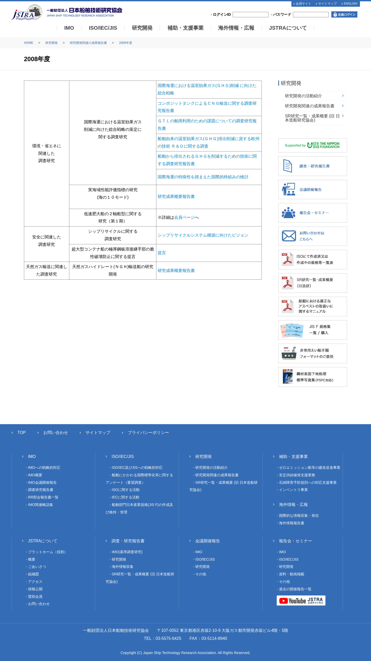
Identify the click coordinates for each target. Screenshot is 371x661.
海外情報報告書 (291, 523)
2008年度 (125, 43)
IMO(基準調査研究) (127, 552)
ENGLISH (350, 3)
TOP (22, 432)
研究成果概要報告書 (176, 196)
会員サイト (303, 3)
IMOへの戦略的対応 (44, 467)
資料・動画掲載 (291, 574)
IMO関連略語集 (40, 505)
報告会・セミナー (295, 541)
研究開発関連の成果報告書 (88, 43)
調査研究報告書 (40, 490)
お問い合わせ (55, 432)
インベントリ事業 (293, 490)
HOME (28, 43)
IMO (69, 28)
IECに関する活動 (125, 497)
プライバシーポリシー (148, 432)
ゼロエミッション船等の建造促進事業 (309, 467)
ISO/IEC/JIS (103, 28)
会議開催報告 (207, 541)
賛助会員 (35, 596)
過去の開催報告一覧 (295, 589)
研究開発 (142, 28)
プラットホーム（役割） (48, 552)
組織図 (33, 574)
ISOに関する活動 (126, 490)
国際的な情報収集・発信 (299, 515)
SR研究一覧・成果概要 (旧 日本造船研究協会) (312, 118)
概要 (31, 559)
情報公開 (35, 589)
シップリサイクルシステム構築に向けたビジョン (203, 235)
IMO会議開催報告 (42, 482)
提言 (162, 253)
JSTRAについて (288, 28)
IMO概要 (35, 475)
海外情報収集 (122, 567)
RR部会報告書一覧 (43, 497)
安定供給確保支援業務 (297, 475)
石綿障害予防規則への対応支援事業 (308, 482)
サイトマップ (327, 3)
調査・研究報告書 (128, 541)
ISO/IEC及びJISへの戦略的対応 (137, 467)
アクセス (35, 581)
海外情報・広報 (236, 28)
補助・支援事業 (185, 28)
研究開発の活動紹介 (303, 96)
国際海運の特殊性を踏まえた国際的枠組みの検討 (203, 177)
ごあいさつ (37, 567)
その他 (200, 574)
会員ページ (184, 217)
